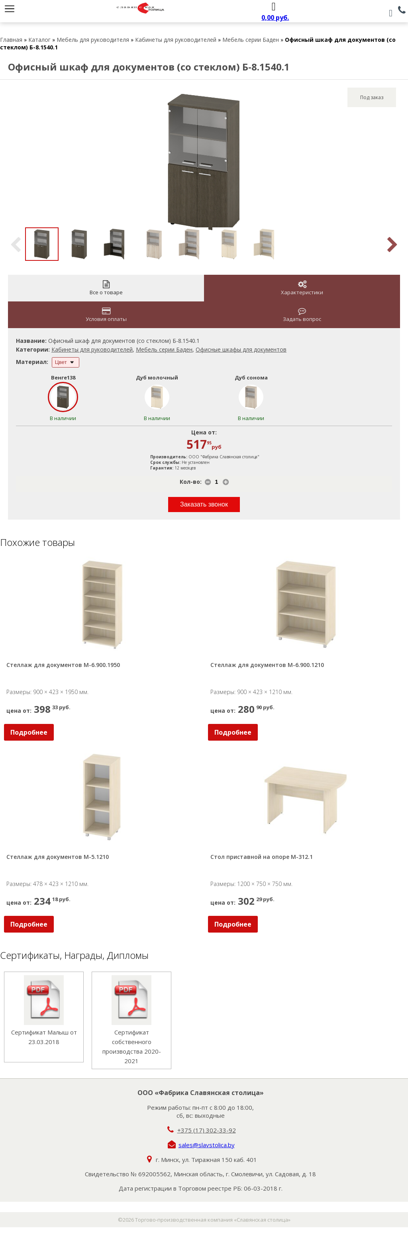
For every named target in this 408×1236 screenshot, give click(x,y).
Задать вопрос (302, 315)
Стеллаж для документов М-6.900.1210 (267, 665)
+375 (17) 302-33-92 (206, 1130)
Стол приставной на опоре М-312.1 (261, 857)
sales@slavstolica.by (206, 1145)
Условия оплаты (106, 315)
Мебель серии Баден (250, 39)
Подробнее (28, 732)
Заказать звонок (204, 504)
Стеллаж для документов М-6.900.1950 (63, 665)
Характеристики (302, 288)
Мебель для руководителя (93, 39)
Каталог (39, 39)
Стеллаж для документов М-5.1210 (57, 857)
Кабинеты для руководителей (175, 39)
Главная (11, 39)
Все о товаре (106, 288)
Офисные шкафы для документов (241, 349)
